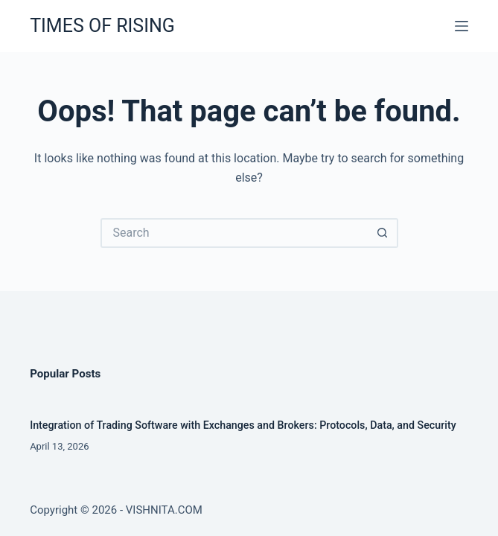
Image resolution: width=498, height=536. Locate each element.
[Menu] (461, 26)
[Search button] (383, 233)
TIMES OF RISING (102, 25)
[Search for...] (234, 233)
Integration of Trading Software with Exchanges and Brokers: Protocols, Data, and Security (243, 425)
